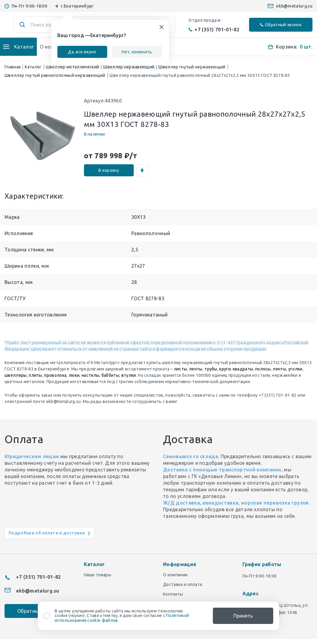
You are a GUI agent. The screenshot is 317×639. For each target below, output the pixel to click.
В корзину (108, 170)
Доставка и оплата (182, 584)
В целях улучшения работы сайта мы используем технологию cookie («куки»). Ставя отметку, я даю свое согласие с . (122, 616)
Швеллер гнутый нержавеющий (191, 67)
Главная (13, 67)
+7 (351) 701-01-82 (213, 29)
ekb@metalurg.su (294, 6)
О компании (175, 574)
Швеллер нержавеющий (128, 67)
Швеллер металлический (72, 67)
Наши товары (97, 574)
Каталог (33, 67)
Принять (243, 616)
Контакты (173, 594)
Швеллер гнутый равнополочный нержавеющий (55, 75)
